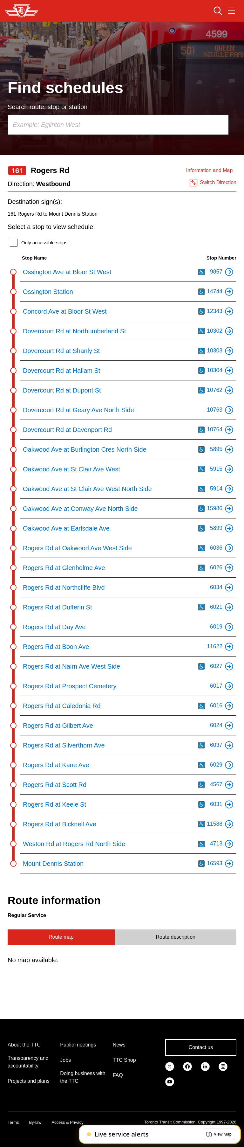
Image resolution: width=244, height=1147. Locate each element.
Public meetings (78, 1044)
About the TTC (24, 1044)
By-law (35, 1122)
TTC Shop (124, 1060)
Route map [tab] (61, 937)
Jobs (65, 1060)
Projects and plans (29, 1081)
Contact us (201, 1047)
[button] (219, 1134)
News (119, 1044)
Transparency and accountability (28, 1061)
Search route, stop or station (47, 106)
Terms (13, 1122)
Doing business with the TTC (82, 1077)
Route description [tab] (175, 937)
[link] (169, 1066)
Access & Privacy (67, 1122)
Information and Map (209, 170)
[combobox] (118, 125)
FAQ (118, 1075)
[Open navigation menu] (231, 11)
